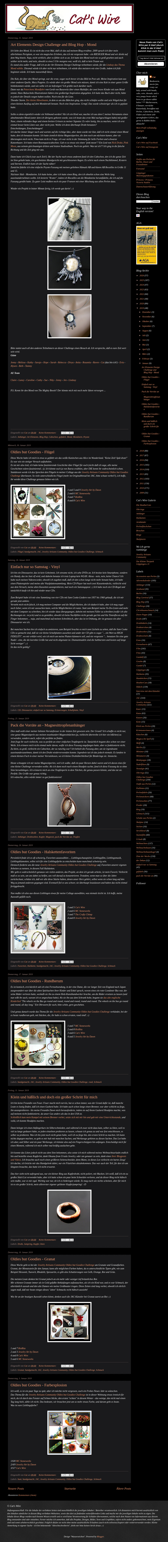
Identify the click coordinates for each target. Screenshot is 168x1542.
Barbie (139, 593)
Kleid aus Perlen (143, 726)
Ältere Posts (123, 1488)
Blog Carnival (142, 597)
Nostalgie (140, 768)
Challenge (140, 606)
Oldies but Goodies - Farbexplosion (39, 1385)
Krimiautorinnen (143, 730)
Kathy (30, 362)
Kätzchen (140, 734)
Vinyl (81, 710)
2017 (142, 455)
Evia (122, 362)
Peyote (86, 437)
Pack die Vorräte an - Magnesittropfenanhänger (48, 725)
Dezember (146, 312)
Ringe (138, 535)
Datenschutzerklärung (146, 186)
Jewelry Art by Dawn (91, 490)
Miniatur (140, 751)
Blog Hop (43, 437)
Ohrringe (140, 509)
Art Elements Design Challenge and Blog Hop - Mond (53, 44)
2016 (142, 460)
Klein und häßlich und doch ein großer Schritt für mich (54, 1097)
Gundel (139, 665)
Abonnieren (151, 64)
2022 (142, 294)
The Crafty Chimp (83, 914)
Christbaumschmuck (145, 610)
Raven (96, 362)
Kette (138, 722)
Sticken (139, 826)
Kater (138, 709)
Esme (138, 640)
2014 (142, 469)
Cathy (39, 380)
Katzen (139, 717)
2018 (142, 451)
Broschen (140, 530)
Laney (21, 380)
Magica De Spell (143, 739)
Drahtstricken (142, 627)
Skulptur (140, 822)
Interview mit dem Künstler (148, 691)
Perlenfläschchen (143, 526)
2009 (142, 493)
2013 (142, 474)
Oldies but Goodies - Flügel (32, 452)
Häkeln (139, 687)
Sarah (53, 362)
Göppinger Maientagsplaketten (144, 174)
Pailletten (140, 788)
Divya (71, 362)
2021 (142, 299)
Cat (102, 362)
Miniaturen (141, 756)
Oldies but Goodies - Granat (33, 1259)
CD (19, 710)
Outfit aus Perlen (143, 784)
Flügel (20, 551)
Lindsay (72, 380)
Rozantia (87, 362)
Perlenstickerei (142, 796)
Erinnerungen (61, 710)
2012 (142, 478)
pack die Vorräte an (63, 837)
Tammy (28, 366)
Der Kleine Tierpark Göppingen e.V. (145, 562)
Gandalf (139, 657)
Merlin (139, 747)
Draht (20, 1244)
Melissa (21, 362)
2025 (142, 280)
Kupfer (42, 837)
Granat (21, 1370)
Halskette (31, 966)
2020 (142, 303)
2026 (142, 275)
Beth (21, 366)
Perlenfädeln (141, 792)
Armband (140, 589)
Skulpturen (141, 539)
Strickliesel (141, 830)
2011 (142, 483)
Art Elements (32, 437)
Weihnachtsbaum (143, 847)
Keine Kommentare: (48, 432)
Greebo (139, 661)
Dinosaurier (27, 710)
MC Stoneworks (82, 493)
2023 (142, 289)
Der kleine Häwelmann (37, 100)
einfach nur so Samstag (43, 710)
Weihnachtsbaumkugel (146, 852)
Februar (146, 358)
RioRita (78, 497)
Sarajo (38, 362)
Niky (52, 380)
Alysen (14, 366)
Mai (144, 344)
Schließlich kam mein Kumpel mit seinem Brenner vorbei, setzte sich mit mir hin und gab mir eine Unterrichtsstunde (66, 1117)
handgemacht (30, 551)
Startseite (70, 1488)
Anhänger (22, 437)
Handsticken (141, 678)
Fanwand (140, 168)
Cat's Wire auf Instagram (147, 147)
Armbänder (141, 522)
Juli (144, 335)
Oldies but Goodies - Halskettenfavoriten (43, 852)
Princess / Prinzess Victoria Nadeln (144, 181)
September (147, 326)
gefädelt (62, 437)
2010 (142, 488)
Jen (65, 380)
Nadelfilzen (141, 764)
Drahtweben (32, 837)
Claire (14, 380)
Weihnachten (141, 843)
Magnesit (50, 837)
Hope (45, 362)
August (145, 330)
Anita (78, 362)
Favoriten (22, 966)
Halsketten (141, 518)
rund (91, 1082)
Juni (144, 340)
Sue (46, 380)
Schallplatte (73, 710)
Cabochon (53, 437)
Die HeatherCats (143, 505)
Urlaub (139, 839)
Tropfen (76, 837)
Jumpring (28, 1244)
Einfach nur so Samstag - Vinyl (35, 566)
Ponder (139, 805)
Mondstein (77, 437)
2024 (142, 285)
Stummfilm (141, 835)
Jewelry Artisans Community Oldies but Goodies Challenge (68, 865)
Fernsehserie (142, 644)
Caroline (30, 380)
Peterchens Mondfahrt (34, 89)
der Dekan (140, 860)
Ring (138, 809)
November (147, 316)
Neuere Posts (16, 1488)
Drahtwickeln (142, 636)
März (144, 354)
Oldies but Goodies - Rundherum (37, 981)
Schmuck (99, 551)
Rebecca (62, 362)
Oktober (146, 321)
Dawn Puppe (142, 614)
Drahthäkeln (141, 623)
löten (42, 1244)
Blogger (100, 1536)
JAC (39, 551)
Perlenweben (142, 801)
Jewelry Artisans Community (54, 551)
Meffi (138, 743)
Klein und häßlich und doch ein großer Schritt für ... (150, 425)
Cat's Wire (80, 500)
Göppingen (141, 670)
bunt (20, 1479)
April (144, 349)
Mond (69, 437)
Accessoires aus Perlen (146, 576)
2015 (142, 465)
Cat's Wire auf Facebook (147, 142)
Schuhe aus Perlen (144, 818)
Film (138, 648)
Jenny (13, 362)
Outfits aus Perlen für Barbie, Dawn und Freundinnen (145, 162)
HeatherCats (141, 682)
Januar (145, 363)
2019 (142, 308)
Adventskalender (143, 580)
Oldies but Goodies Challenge (81, 551)
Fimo (138, 653)
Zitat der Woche (143, 856)
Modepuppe (141, 760)
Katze (138, 713)
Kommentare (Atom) (27, 1495)
